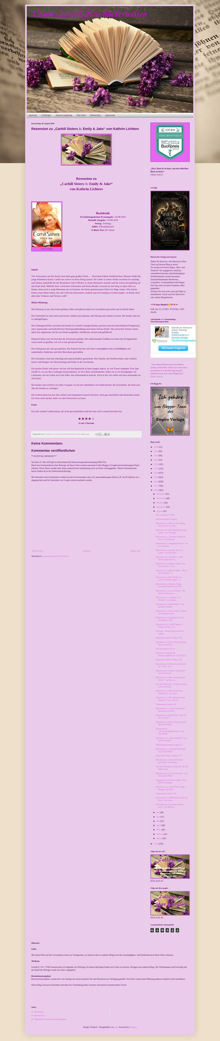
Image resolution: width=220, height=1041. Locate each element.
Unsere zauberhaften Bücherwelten (88, 14)
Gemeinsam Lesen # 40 (166, 704)
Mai (158, 821)
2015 (156, 844)
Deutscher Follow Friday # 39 (169, 638)
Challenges (46, 115)
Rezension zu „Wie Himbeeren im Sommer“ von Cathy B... (170, 698)
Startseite (33, 115)
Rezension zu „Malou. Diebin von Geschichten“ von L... (170, 565)
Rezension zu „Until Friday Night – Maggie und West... (171, 788)
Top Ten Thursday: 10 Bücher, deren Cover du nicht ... (171, 685)
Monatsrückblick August (166, 519)
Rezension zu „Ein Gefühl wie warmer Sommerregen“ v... (169, 578)
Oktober (160, 503)
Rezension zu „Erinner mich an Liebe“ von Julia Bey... (169, 551)
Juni (158, 817)
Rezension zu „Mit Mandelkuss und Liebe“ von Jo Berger (171, 531)
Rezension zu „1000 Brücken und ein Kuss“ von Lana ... (172, 799)
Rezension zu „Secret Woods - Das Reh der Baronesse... (171, 592)
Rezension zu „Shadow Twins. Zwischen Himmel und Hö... (169, 585)
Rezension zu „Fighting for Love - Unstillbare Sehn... (170, 618)
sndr (116, 1027)
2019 (156, 477)
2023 (156, 460)
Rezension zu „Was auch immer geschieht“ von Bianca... (169, 761)
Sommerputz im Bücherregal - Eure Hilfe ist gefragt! (171, 781)
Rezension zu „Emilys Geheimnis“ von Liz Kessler (171, 672)
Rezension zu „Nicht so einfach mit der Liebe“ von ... (171, 665)
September (161, 507)
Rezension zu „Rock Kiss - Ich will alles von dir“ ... (171, 716)
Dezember (161, 494)
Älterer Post (135, 551)
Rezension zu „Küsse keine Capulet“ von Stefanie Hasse (171, 612)
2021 (156, 468)
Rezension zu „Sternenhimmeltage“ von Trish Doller (171, 750)
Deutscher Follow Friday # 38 (169, 660)
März (158, 830)
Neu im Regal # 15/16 (165, 649)
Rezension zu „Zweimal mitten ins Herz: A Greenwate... (170, 538)
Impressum (110, 115)
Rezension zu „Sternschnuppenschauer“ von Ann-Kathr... (170, 731)
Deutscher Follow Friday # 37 (169, 756)
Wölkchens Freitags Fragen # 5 (169, 745)
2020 (156, 473)
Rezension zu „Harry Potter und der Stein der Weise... (171, 723)
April (158, 825)
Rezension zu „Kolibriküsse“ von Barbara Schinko (170, 605)
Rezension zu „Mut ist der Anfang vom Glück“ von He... (170, 524)
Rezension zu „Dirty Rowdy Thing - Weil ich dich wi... (171, 643)
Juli (158, 812)
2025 (156, 451)
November (161, 498)
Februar (159, 834)
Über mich (81, 115)
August (159, 511)
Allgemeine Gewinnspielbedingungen (50, 1019)
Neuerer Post (37, 551)
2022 (156, 464)
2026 (156, 447)
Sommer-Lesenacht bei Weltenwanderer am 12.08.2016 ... (171, 654)
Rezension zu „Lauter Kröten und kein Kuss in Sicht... (170, 709)
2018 (156, 481)
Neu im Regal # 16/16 (165, 515)
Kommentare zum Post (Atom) (55, 556)
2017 (156, 486)
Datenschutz (95, 115)
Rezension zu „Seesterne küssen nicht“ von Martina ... (169, 805)
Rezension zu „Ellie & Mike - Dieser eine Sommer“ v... (171, 571)
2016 (156, 490)
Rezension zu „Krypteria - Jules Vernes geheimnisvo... (169, 558)
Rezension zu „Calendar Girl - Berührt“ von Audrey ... (169, 598)
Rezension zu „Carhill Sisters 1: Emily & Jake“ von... (169, 625)
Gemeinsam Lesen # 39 (166, 793)
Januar (159, 838)
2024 (156, 455)
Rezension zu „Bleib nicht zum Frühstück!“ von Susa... (169, 692)
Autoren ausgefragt (63, 115)
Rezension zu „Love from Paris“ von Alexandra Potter (171, 774)
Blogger (133, 1027)
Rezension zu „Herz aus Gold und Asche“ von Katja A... (170, 678)
